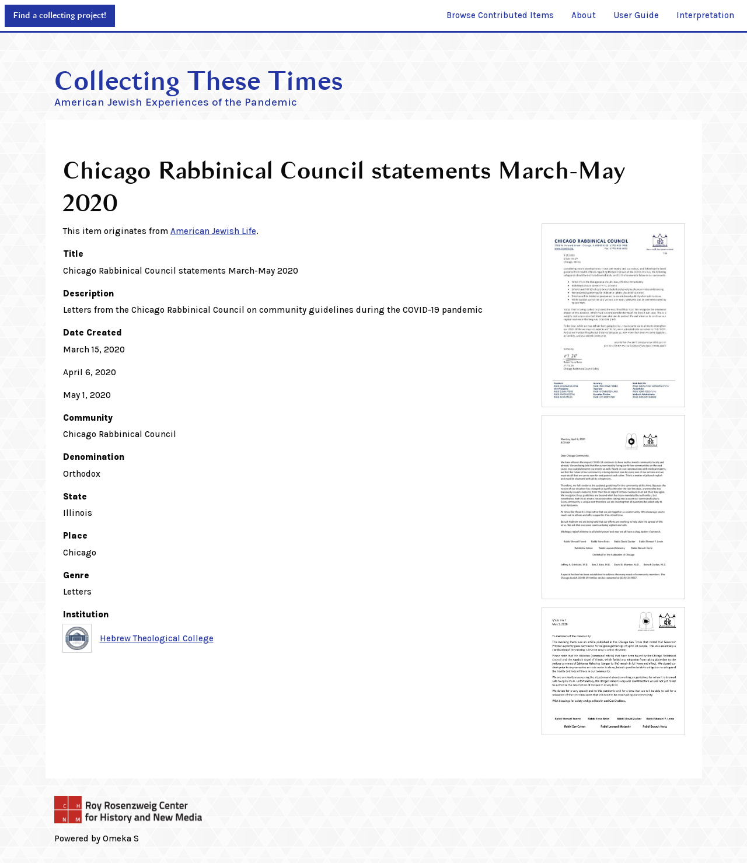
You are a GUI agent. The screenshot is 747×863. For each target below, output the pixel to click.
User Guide (636, 15)
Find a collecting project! (59, 15)
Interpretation (705, 15)
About (583, 15)
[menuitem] (500, 15)
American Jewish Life (213, 231)
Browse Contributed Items (500, 15)
